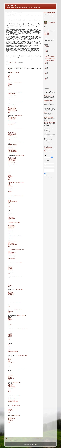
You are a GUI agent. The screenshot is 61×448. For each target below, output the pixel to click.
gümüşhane (10, 84)
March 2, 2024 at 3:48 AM (16, 222)
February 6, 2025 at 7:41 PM (16, 382)
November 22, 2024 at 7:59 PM (22, 355)
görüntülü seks (10, 319)
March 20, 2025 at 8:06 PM (16, 395)
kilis (8, 85)
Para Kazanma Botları (11, 400)
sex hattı (9, 318)
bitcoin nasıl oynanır (11, 228)
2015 (45, 64)
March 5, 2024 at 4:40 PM (20, 249)
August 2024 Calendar (11, 258)
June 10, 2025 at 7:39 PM (16, 405)
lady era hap (10, 377)
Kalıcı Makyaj (10, 120)
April (46, 51)
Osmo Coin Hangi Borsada (12, 157)
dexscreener (10, 178)
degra (9, 350)
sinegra (9, 361)
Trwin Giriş (9, 390)
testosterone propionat (11, 119)
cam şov (9, 321)
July (46, 47)
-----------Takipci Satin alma (12, 249)
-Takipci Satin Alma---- (11, 182)
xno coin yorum (10, 269)
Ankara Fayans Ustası (11, 131)
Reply (9, 69)
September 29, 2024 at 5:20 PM (23, 328)
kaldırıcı (9, 349)
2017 (45, 62)
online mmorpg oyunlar (11, 407)
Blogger (36, 444)
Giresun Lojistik (10, 148)
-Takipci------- (10, 222)
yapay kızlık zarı (10, 375)
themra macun (10, 358)
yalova (9, 77)
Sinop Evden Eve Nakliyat (12, 123)
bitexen (9, 211)
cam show (9, 348)
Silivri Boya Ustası (10, 161)
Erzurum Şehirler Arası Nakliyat (12, 151)
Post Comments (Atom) (13, 440)
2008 (45, 73)
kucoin (9, 212)
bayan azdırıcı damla (11, 378)
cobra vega (9, 357)
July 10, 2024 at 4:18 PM (17, 309)
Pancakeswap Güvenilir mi (12, 107)
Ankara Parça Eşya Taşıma (12, 160)
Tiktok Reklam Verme (11, 294)
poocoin (9, 173)
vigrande (9, 373)
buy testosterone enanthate (12, 117)
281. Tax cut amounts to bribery (49, 60)
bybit (9, 187)
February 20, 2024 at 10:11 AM (19, 195)
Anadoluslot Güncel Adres (12, 387)
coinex (9, 257)
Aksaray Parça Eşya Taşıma (12, 108)
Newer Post (8, 438)
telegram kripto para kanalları (12, 244)
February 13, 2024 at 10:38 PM (19, 182)
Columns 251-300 (46, 34)
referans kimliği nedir (11, 231)
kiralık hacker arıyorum (11, 418)
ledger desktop (10, 176)
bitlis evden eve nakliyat (11, 94)
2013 (45, 67)
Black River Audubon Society (48, 147)
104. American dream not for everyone (49, 122)
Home (24, 438)
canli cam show (10, 374)
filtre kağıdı (9, 200)
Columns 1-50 (46, 28)
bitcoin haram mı (10, 190)
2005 (45, 77)
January (47, 55)
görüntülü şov (10, 335)
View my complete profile (51, 22)
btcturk (9, 198)
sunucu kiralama (10, 292)
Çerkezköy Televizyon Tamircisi (12, 110)
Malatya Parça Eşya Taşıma (12, 109)
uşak (9, 75)
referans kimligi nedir (11, 217)
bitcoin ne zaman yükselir (12, 226)
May (46, 50)
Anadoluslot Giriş (10, 384)
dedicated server (10, 265)
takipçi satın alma (10, 410)
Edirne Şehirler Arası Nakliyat (12, 145)
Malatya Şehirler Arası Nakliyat (12, 136)
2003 (45, 79)
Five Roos (45, 151)
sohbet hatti (10, 333)
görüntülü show (10, 311)
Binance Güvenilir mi (11, 124)
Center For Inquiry (46, 148)
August (47, 46)
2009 (45, 72)
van (8, 76)
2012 (45, 68)
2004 (45, 78)
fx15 (9, 344)
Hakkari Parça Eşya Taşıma (12, 111)
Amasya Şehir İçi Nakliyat (12, 158)
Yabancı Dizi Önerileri (11, 295)
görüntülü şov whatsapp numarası (13, 351)
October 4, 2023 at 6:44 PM (18, 82)
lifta (8, 345)
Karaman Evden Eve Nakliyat (12, 106)
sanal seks (9, 317)
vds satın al (10, 267)
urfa (8, 74)
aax (8, 216)
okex (9, 184)
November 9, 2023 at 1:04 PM (19, 115)
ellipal (9, 177)
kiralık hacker (10, 417)
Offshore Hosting (10, 298)
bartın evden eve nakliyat (11, 93)
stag (9, 376)
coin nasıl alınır (10, 186)
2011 (45, 69)
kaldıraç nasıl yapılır (11, 243)
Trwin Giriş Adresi (10, 388)
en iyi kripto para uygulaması (12, 241)
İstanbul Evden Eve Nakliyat (12, 133)
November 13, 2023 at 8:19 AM (19, 155)
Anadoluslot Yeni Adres (11, 386)
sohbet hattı (10, 324)
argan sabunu (10, 191)
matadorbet (10, 285)
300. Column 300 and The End (48, 117)
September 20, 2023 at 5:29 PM (14, 72)
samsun (9, 73)
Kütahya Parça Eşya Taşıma (12, 134)
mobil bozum (10, 409)
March (47, 52)
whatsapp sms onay (11, 408)
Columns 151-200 (46, 32)
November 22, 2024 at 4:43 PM (22, 342)
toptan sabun (10, 254)
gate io (9, 199)
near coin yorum (10, 268)
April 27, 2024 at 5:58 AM (19, 289)
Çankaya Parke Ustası (11, 164)
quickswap (9, 175)
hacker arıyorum (10, 420)
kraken (9, 203)
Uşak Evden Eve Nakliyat (12, 159)
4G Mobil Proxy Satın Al (11, 293)
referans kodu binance (11, 218)
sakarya (9, 87)
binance (9, 185)
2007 (45, 74)
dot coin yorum (10, 270)
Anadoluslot (10, 385)
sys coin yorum (10, 266)
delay (9, 360)
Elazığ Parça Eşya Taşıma (12, 162)
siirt (8, 86)
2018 (45, 45)
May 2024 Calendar (11, 253)
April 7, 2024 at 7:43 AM (18, 262)
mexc (9, 229)
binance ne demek (11, 227)
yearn (9, 174)
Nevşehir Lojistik (10, 135)
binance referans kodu (11, 225)
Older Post (39, 438)
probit (9, 202)
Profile (45, 35)
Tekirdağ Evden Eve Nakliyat (12, 144)
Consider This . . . (13, 6)
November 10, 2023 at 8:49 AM (18, 128)
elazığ (9, 83)
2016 (45, 63)
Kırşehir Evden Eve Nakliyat (12, 149)
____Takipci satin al (11, 195)
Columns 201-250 (46, 33)
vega (9, 346)
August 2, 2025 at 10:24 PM (16, 415)
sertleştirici (9, 371)
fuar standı (9, 291)
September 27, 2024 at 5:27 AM (21, 315)
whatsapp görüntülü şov (11, 362)
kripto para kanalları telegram (12, 201)
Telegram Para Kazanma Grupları (13, 399)
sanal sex (9, 320)
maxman (9, 359)
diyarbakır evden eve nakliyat (12, 95)
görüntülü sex (10, 334)
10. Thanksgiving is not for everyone (49, 95)
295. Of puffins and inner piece (49, 12)
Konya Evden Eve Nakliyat (12, 118)
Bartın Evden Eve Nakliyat (12, 132)
